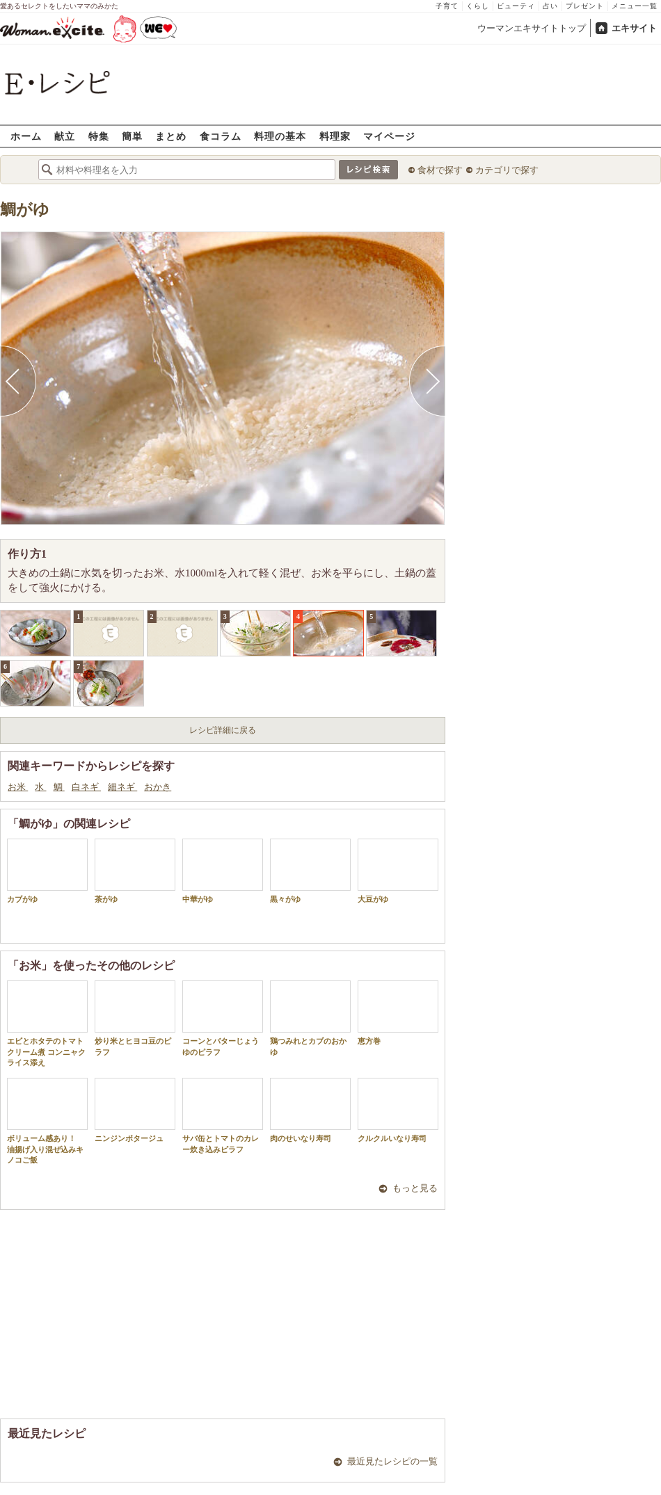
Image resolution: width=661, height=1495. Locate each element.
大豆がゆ (398, 871)
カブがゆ (47, 871)
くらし (477, 6)
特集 (98, 136)
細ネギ (122, 787)
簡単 (132, 136)
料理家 (335, 136)
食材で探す (440, 170)
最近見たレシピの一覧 (392, 1461)
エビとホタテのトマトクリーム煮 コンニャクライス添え (47, 1023)
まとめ (170, 136)
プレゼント (585, 6)
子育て (447, 6)
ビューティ (516, 6)
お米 (18, 787)
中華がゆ (222, 871)
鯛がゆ (24, 209)
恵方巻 (398, 1012)
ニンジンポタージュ (135, 1110)
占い (550, 6)
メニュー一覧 (635, 6)
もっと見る (415, 1188)
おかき (157, 787)
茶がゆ (135, 871)
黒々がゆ (310, 871)
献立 (64, 136)
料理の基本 (280, 136)
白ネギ (86, 787)
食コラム (220, 136)
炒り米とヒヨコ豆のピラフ (135, 1018)
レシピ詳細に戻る (222, 730)
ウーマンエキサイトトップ (531, 28)
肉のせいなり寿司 (310, 1110)
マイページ (389, 136)
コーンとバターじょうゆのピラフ (222, 1018)
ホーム (26, 136)
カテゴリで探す (507, 170)
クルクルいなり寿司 (398, 1110)
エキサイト (634, 28)
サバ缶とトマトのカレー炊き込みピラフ (222, 1115)
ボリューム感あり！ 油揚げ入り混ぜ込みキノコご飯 (47, 1121)
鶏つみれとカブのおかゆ (310, 1018)
